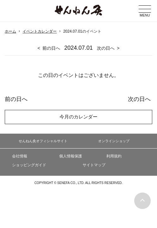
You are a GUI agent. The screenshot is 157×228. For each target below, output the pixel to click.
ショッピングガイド (29, 165)
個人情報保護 (70, 156)
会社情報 (19, 156)
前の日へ (51, 48)
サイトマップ (94, 165)
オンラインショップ (113, 141)
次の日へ (106, 48)
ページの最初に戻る (142, 201)
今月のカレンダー (78, 116)
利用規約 (114, 156)
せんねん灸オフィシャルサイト (43, 141)
